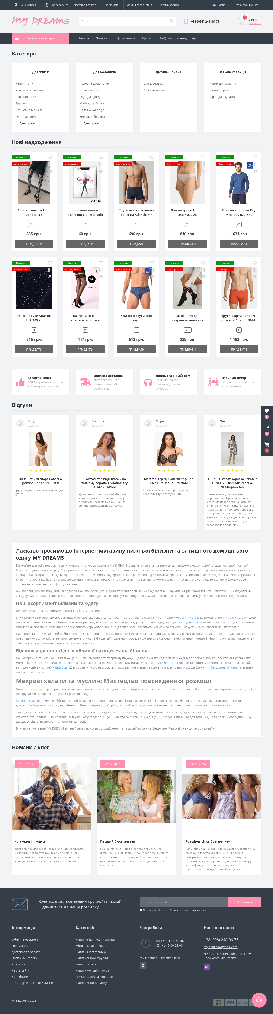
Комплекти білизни (30, 90)
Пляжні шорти (218, 90)
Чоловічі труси (90, 90)
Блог (84, 38)
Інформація (124, 38)
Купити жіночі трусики (92, 958)
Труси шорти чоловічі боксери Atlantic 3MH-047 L (238, 320)
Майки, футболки (92, 103)
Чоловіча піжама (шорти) (94, 977)
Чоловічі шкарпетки (94, 83)
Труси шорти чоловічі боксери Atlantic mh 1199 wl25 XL (136, 214)
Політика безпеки (169, 910)
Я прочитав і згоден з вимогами (174, 910)
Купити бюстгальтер (91, 952)
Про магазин (111, 5)
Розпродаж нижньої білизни (32, 983)
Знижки (102, 38)
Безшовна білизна (29, 110)
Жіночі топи (24, 83)
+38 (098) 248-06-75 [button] (223, 939)
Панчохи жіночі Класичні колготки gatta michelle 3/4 (85, 320)
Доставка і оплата (85, 5)
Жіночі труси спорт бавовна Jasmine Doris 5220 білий (40, 481)
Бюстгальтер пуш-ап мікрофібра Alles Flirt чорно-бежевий (168, 481)
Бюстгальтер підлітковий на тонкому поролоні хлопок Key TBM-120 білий (104, 483)
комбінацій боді (56, 667)
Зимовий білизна (92, 117)
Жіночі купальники (90, 946)
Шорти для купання (222, 97)
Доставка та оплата (26, 952)
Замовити (255, 23)
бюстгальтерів (173, 663)
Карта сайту (20, 970)
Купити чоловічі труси (92, 970)
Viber (206, 967)
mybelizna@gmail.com (221, 947)
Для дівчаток (153, 83)
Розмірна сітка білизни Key (208, 841)
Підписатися (245, 902)
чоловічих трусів (186, 617)
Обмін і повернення (139, 5)
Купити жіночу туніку (91, 983)
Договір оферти (169, 5)
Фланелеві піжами (30, 841)
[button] (267, 447)
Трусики (21, 103)
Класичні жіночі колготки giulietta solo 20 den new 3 (85, 214)
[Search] (171, 21)
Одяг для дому (26, 117)
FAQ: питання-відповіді (178, 38)
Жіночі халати (86, 964)
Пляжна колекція (92, 110)
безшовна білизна (224, 667)
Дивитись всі (26, 123)
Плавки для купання (222, 83)
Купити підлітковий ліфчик (95, 939)
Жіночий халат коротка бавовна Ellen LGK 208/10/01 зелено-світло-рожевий (232, 483)
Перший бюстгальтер (117, 841)
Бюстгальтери (26, 97)
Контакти (18, 964)
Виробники (20, 977)
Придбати (34, 244)
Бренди (148, 38)
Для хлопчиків (154, 90)
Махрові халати (27, 701)
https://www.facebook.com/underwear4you (143, 965)
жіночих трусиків (227, 617)
